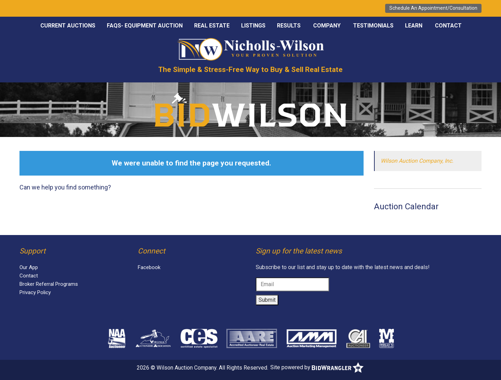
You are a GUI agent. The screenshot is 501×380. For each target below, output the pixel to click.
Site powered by (317, 367)
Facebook (149, 267)
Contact (448, 25)
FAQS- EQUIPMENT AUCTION (145, 25)
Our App (28, 267)
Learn (413, 25)
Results (289, 25)
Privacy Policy (35, 292)
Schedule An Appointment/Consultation (433, 8)
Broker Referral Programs (48, 284)
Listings (253, 25)
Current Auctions (67, 25)
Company (327, 25)
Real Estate (212, 25)
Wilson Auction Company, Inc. (417, 160)
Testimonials (373, 25)
